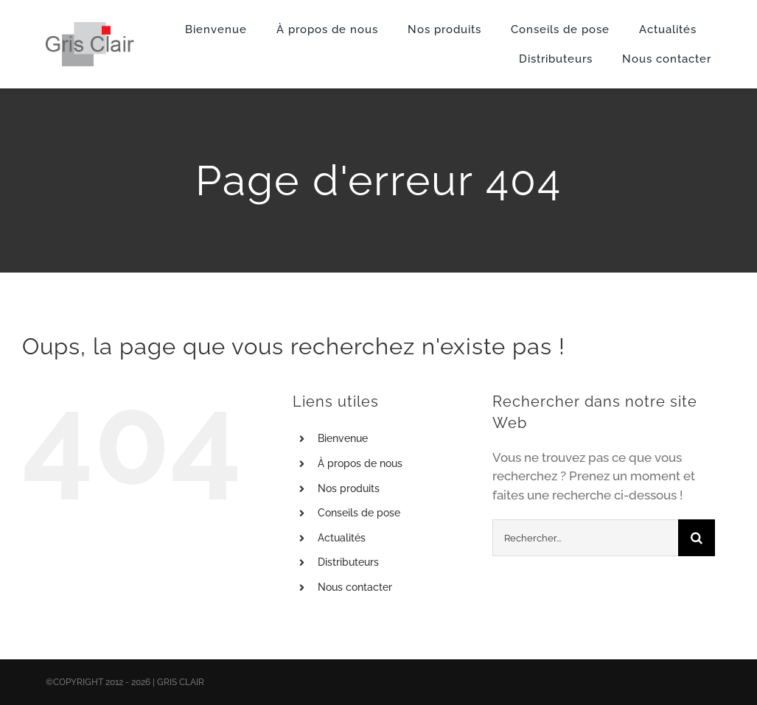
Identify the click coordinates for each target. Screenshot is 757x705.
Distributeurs (348, 562)
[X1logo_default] (90, 28)
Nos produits (349, 488)
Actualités (342, 538)
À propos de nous (360, 463)
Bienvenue (343, 438)
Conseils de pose (359, 513)
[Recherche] (696, 537)
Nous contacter (355, 587)
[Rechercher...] (585, 537)
